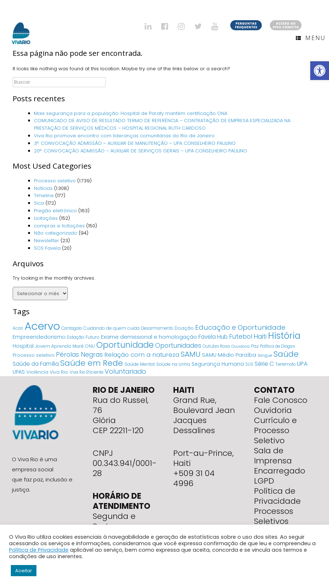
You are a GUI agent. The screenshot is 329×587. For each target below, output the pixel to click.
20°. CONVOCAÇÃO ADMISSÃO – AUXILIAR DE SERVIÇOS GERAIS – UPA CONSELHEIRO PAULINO (140, 150)
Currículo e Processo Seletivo (275, 430)
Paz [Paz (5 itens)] (255, 346)
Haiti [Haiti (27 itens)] (260, 336)
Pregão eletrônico (55, 210)
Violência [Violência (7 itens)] (37, 372)
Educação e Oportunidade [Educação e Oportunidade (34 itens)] (240, 327)
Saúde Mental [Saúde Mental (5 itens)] (139, 364)
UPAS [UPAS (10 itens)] (19, 371)
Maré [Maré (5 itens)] (78, 346)
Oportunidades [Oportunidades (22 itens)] (178, 345)
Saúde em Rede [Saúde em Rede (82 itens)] (91, 363)
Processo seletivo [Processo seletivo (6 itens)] (33, 355)
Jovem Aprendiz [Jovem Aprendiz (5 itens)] (53, 346)
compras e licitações (59, 225)
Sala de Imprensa (273, 455)
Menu (310, 38)
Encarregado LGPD (279, 475)
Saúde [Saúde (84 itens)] (286, 354)
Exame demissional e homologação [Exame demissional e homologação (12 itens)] (149, 337)
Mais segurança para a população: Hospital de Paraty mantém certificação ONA (130, 113)
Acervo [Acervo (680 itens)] (42, 326)
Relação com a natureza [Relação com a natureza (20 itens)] (141, 354)
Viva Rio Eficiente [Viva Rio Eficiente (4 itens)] (86, 372)
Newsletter (46, 240)
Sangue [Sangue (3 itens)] (265, 355)
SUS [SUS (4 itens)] (249, 364)
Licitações (46, 218)
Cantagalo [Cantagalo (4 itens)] (71, 328)
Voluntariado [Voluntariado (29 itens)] (125, 371)
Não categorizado (55, 233)
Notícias (43, 188)
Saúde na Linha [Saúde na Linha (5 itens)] (173, 364)
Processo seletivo (55, 180)
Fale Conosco (280, 400)
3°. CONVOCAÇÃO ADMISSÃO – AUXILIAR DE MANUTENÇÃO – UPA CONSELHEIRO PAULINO (135, 143)
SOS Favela (47, 248)
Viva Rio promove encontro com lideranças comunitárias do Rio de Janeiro (124, 135)
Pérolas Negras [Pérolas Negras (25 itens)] (79, 354)
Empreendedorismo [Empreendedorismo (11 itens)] (39, 337)
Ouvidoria (273, 410)
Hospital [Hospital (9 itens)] (23, 346)
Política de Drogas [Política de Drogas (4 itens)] (277, 346)
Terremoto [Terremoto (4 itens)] (285, 364)
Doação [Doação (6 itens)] (184, 328)
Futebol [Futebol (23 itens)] (240, 336)
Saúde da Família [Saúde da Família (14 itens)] (36, 364)
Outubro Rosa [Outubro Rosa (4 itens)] (216, 346)
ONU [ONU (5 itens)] (90, 346)
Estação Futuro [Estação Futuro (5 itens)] (83, 337)
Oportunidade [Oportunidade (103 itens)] (125, 345)
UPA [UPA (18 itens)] (302, 364)
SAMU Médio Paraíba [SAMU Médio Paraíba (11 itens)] (229, 355)
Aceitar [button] (23, 570)
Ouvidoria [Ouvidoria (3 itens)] (240, 346)
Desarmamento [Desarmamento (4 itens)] (157, 328)
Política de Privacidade (277, 496)
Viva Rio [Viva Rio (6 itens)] (59, 372)
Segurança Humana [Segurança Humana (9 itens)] (218, 364)
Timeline (44, 195)
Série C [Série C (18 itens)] (264, 364)
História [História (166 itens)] (284, 336)
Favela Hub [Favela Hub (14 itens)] (213, 337)
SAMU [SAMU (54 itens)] (191, 354)
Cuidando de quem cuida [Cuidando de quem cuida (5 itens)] (111, 328)
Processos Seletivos (273, 516)
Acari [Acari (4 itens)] (18, 328)
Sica (39, 203)
